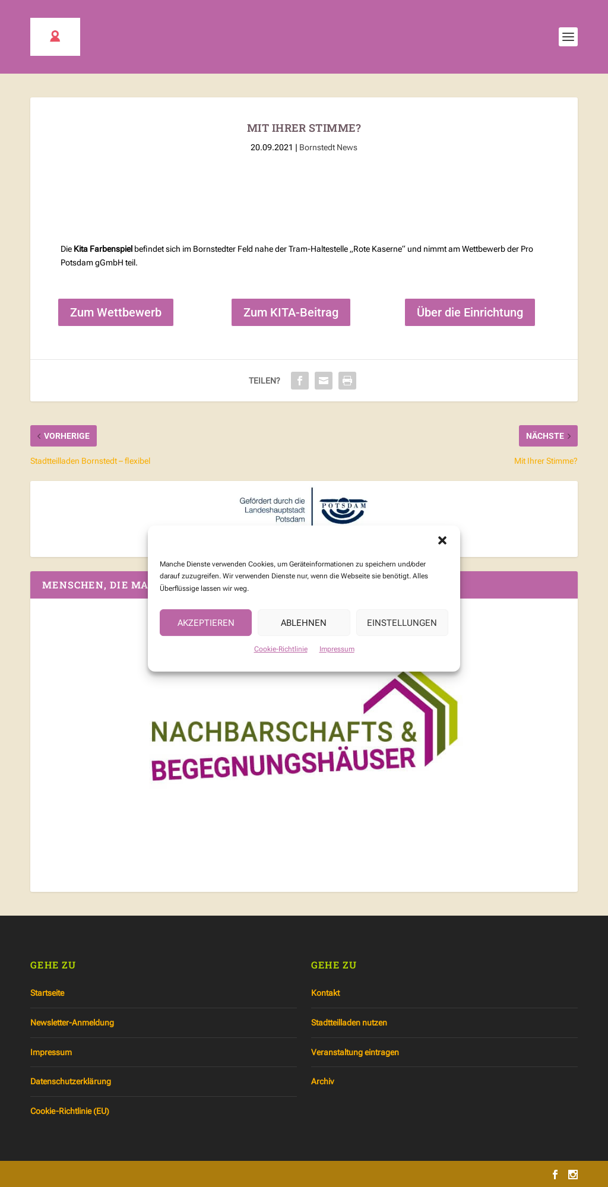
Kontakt (325, 993)
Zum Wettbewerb (116, 312)
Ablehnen (304, 640)
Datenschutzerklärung (70, 1081)
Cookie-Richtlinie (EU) (69, 1111)
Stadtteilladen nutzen (349, 1022)
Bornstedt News (328, 147)
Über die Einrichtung (470, 312)
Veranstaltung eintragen (355, 1052)
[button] (442, 558)
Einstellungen (402, 640)
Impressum (336, 667)
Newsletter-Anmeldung (72, 1022)
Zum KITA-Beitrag (290, 312)
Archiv (322, 1081)
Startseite (47, 993)
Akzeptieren (206, 640)
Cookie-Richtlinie (281, 667)
